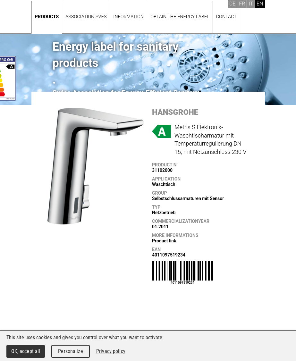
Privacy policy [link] (110, 351)
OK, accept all (25, 351)
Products (47, 17)
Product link (164, 240)
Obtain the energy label (179, 17)
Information (128, 17)
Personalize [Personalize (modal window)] (70, 351)
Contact (226, 17)
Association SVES (85, 17)
